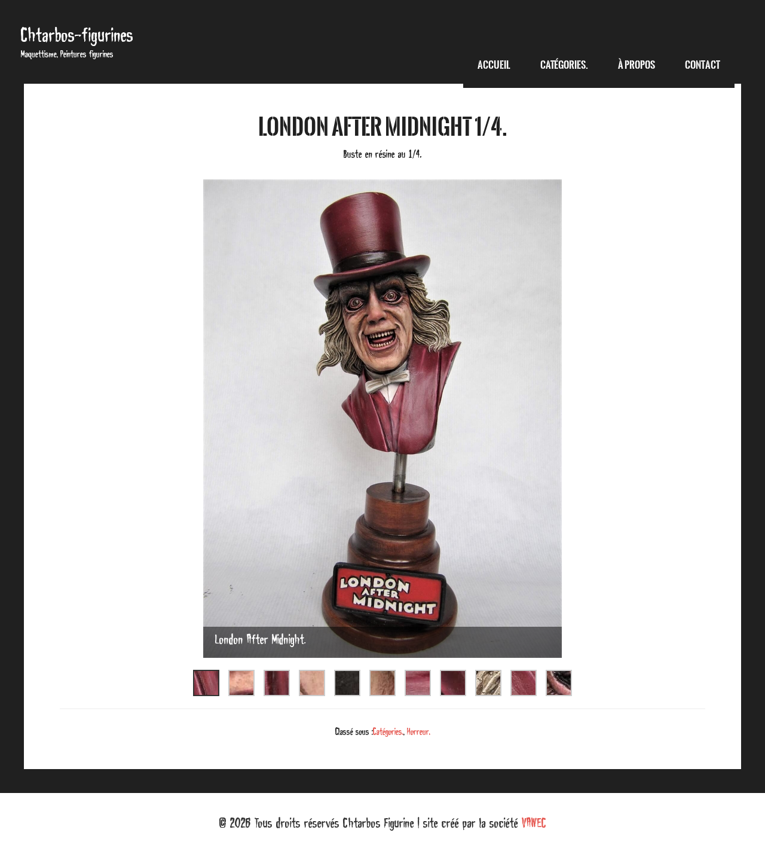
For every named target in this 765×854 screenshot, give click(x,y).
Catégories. (388, 731)
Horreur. (418, 731)
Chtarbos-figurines (77, 35)
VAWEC (534, 823)
